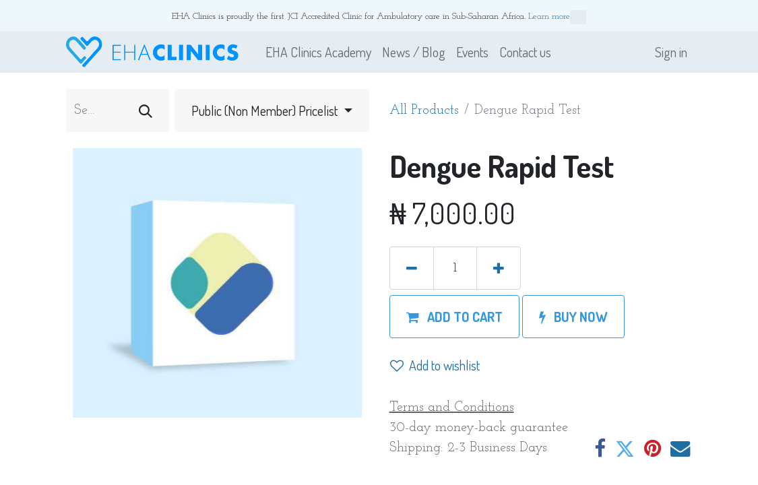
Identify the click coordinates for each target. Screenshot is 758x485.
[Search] (145, 110)
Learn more (557, 17)
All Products (424, 110)
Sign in (671, 52)
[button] (454, 316)
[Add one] (498, 268)
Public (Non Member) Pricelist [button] (265, 110)
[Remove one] (411, 268)
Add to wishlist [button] (435, 365)
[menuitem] (318, 51)
